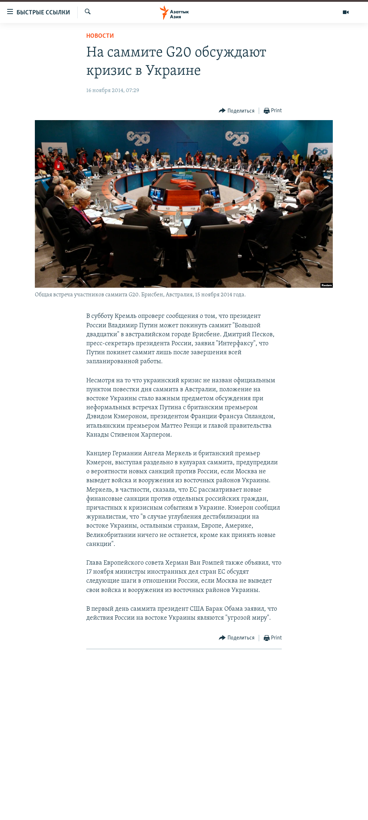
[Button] (236, 111)
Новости (100, 36)
